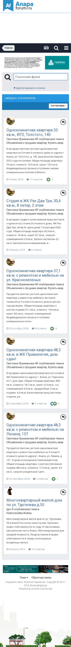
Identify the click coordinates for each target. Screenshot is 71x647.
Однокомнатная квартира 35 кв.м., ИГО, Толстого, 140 (32, 132)
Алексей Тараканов (34, 582)
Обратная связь (41, 577)
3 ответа (34, 249)
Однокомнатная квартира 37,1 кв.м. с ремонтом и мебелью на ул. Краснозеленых (35, 275)
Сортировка (58, 106)
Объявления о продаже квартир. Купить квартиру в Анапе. (34, 142)
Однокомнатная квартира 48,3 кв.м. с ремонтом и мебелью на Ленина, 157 (35, 429)
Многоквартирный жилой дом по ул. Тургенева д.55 (34, 502)
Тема (24, 577)
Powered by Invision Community (35, 589)
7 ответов (39, 403)
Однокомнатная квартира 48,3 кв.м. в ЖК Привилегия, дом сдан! (33, 354)
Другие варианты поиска (29, 88)
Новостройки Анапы (19, 513)
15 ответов (36, 549)
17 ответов (35, 179)
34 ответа (39, 328)
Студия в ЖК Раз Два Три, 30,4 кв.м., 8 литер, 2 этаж (33, 203)
